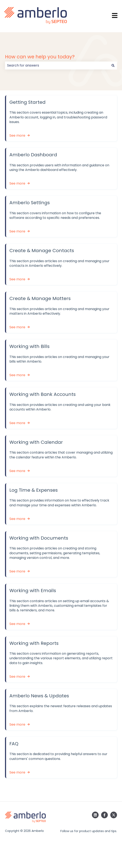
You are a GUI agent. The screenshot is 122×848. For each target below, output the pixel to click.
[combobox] (57, 65)
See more (17, 135)
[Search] (113, 65)
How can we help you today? (40, 56)
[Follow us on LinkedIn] (95, 815)
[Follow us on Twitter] (113, 815)
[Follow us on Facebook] (104, 815)
